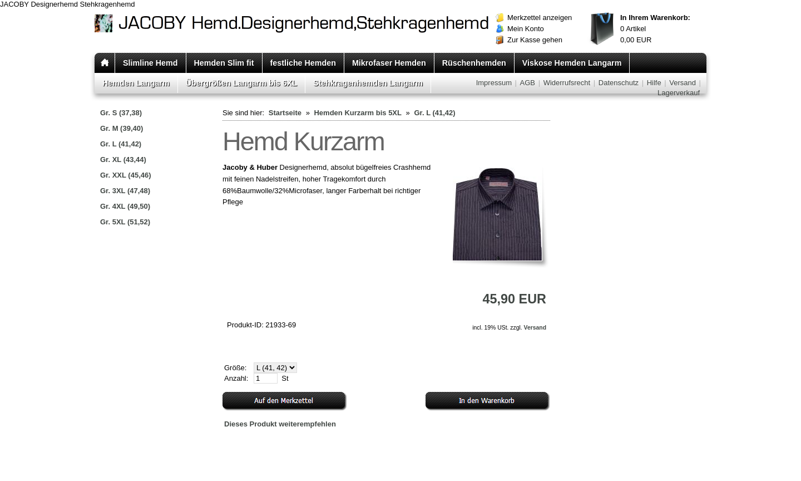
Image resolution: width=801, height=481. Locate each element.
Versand (682, 82)
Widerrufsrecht (567, 82)
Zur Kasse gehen (534, 40)
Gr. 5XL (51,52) (125, 222)
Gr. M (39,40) (121, 128)
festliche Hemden (303, 62)
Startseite (285, 113)
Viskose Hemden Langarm (572, 62)
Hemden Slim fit (224, 62)
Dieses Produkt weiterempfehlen (280, 424)
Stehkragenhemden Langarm (368, 82)
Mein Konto (525, 28)
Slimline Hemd (150, 62)
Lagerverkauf (678, 93)
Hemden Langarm (136, 82)
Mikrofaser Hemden (389, 62)
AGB (527, 82)
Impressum (494, 82)
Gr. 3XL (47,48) (125, 190)
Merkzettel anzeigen (539, 17)
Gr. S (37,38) (121, 113)
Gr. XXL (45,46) (125, 175)
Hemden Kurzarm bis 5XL (358, 113)
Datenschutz (619, 82)
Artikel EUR (655, 28)
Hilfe (654, 82)
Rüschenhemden (474, 62)
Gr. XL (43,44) (123, 159)
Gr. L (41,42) (120, 144)
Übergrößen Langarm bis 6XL (241, 82)
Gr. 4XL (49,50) (125, 206)
